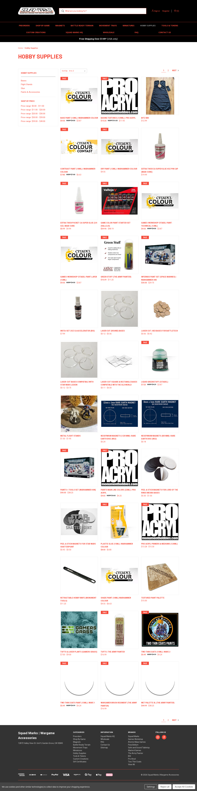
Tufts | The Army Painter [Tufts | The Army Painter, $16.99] (113, 652)
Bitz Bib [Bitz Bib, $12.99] (145, 118)
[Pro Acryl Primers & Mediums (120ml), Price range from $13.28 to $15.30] (160, 521)
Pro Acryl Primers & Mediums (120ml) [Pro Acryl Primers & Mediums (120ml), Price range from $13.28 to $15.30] (159, 544)
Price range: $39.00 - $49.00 (33, 121)
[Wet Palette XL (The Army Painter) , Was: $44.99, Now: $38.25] (160, 680)
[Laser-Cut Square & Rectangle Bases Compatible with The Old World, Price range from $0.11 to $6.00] (119, 359)
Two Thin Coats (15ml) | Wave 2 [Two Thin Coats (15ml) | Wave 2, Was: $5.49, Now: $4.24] (155, 652)
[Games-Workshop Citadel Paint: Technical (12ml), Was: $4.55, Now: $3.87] (160, 200)
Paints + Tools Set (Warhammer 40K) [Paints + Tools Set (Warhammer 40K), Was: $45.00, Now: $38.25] (78, 490)
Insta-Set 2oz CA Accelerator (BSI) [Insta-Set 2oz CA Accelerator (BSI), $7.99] (77, 331)
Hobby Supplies (148, 25)
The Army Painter (135, 753)
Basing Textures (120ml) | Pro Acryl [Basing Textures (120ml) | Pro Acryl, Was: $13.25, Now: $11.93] (118, 118)
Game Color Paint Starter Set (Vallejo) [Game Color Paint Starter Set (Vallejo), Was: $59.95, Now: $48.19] (115, 224)
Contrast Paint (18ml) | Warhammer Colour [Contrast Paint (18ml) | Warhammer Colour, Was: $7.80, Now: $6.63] (77, 170)
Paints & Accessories (30, 92)
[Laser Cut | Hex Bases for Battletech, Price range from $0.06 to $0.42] (160, 308)
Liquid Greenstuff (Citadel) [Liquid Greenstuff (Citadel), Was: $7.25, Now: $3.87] (154, 382)
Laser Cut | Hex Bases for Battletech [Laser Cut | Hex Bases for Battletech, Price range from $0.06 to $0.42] (159, 331)
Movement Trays (108, 25)
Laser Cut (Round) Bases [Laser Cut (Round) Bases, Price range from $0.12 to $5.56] (113, 331)
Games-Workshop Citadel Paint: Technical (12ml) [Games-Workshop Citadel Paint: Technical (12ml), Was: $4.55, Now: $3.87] (156, 224)
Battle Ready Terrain (82, 25)
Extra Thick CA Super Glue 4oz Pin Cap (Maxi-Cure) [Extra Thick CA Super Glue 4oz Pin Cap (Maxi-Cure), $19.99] (159, 170)
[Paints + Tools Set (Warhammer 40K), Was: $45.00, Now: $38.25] (79, 467)
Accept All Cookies (184, 786)
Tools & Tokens (169, 25)
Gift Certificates (79, 762)
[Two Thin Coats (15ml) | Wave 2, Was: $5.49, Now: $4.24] (160, 629)
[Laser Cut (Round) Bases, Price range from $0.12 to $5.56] (119, 308)
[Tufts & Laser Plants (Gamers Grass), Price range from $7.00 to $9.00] (79, 629)
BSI (129, 756)
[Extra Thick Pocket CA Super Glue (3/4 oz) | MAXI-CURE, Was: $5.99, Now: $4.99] (79, 200)
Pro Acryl (132, 759)
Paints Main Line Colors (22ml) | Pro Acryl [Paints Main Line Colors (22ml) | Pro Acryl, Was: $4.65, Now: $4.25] (118, 491)
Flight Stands (26, 84)
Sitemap (104, 748)
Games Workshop (135, 739)
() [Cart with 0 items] (176, 11)
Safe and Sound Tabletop (139, 748)
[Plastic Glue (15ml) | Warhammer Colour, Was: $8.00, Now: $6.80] (119, 521)
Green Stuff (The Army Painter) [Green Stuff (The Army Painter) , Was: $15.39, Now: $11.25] (116, 277)
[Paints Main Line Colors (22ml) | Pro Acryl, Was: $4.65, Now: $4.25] (119, 467)
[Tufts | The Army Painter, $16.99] (119, 629)
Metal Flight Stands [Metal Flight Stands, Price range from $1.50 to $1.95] (70, 436)
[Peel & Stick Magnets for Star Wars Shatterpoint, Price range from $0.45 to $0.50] (79, 521)
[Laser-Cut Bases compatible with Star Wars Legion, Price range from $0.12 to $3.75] (79, 359)
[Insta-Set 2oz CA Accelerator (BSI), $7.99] (79, 308)
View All (131, 764)
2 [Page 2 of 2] (168, 70)
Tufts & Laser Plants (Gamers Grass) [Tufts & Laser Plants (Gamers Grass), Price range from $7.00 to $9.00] (78, 652)
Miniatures (128, 25)
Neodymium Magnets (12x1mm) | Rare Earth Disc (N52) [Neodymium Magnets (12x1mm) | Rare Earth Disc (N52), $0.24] (118, 437)
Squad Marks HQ (74, 32)
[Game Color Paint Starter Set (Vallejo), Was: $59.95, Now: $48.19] (119, 200)
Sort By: (65, 71)
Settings (151, 786)
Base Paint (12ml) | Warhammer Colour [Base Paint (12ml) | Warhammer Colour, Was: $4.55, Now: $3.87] (79, 118)
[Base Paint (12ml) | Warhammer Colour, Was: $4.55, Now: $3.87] (79, 95)
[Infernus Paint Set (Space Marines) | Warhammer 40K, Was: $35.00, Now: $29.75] (160, 254)
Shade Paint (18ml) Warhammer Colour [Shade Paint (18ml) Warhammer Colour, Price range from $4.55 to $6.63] (116, 599)
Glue (23, 88)
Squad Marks (133, 736)
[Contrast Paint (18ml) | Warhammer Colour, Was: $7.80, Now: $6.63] (79, 146)
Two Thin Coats (134, 762)
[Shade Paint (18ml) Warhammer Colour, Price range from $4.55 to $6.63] (119, 575)
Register (166, 11)
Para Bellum (133, 745)
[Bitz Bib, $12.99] (160, 95)
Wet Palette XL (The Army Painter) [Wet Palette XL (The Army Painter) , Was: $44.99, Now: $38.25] (157, 703)
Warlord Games (134, 750)
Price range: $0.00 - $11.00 (32, 106)
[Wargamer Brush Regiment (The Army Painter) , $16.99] (119, 680)
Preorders (24, 25)
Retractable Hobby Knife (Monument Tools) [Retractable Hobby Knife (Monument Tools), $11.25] (78, 599)
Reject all (164, 786)
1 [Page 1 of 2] (163, 70)
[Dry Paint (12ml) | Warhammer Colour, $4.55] (119, 146)
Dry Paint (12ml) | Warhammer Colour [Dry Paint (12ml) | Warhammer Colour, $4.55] (119, 169)
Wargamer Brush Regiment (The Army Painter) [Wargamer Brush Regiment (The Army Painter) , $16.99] (119, 704)
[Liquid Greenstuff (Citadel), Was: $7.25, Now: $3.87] (160, 359)
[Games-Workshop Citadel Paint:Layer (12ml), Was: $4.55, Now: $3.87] (79, 254)
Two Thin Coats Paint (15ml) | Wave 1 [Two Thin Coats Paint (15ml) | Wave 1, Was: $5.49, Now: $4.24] (77, 703)
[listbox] (78, 71)
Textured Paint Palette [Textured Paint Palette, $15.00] (152, 598)
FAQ (136, 32)
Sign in (157, 11)
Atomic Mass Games (137, 742)
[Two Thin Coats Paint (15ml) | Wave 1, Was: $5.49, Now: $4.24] (79, 680)
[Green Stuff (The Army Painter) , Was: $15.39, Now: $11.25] (119, 254)
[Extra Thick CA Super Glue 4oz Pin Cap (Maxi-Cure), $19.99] (160, 146)
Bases (23, 80)
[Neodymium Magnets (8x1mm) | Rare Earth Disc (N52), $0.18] (160, 413)
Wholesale (108, 32)
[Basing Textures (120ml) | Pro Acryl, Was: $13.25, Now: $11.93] (119, 95)
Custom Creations (36, 32)
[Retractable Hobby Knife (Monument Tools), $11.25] (79, 575)
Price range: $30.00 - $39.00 (33, 117)
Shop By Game (43, 25)
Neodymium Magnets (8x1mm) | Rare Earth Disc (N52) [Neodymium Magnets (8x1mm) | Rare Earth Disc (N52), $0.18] (158, 437)
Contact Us (165, 32)
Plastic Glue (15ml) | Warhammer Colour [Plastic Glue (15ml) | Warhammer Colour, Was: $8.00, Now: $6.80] (117, 545)
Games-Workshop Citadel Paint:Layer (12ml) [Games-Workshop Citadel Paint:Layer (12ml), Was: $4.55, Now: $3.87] (78, 278)
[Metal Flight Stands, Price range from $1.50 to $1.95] (79, 413)
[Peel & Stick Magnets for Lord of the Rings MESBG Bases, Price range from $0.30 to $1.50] (160, 467)
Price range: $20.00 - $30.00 (33, 113)
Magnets (60, 25)
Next (175, 70)
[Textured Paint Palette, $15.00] (160, 575)
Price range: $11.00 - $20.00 (33, 110)
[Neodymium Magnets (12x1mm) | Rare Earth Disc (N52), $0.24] (119, 413)
